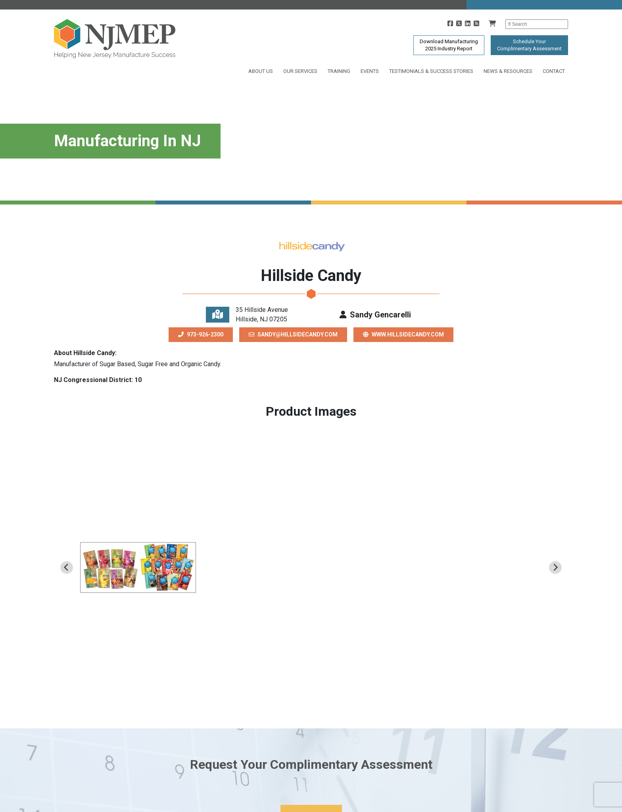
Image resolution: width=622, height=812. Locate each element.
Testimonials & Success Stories (431, 71)
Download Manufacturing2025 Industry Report (449, 45)
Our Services (300, 71)
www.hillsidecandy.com (403, 334)
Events (370, 71)
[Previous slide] (66, 567)
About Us (260, 71)
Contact (554, 71)
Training (339, 71)
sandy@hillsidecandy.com (293, 334)
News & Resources (508, 71)
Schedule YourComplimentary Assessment (529, 45)
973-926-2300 (200, 334)
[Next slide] (555, 567)
